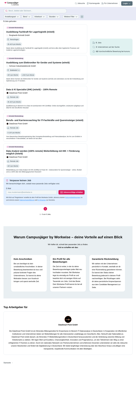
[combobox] (35, 11)
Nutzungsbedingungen (72, 197)
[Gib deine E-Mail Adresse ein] (31, 192)
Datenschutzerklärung (26, 200)
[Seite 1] (45, 209)
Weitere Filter (71, 17)
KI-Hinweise (42, 200)
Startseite (7, 363)
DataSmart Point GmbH (68, 325)
